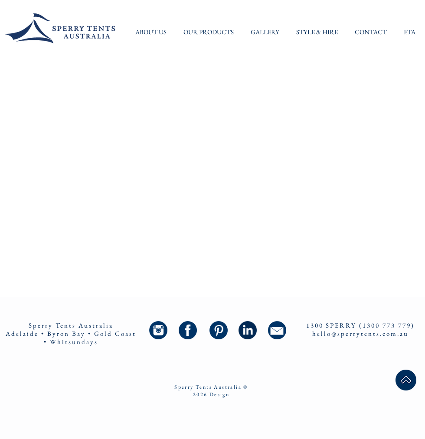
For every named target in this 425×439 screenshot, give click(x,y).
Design (219, 394)
